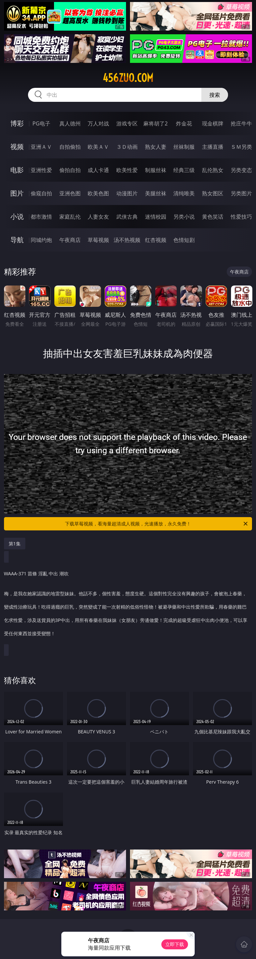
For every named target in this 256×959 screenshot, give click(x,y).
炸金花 (184, 123)
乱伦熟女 (212, 170)
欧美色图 (98, 193)
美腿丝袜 (155, 193)
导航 (17, 239)
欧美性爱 (127, 170)
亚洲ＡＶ (41, 146)
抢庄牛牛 (241, 123)
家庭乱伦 (70, 216)
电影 (17, 169)
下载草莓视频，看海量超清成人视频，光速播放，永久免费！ (157, 524)
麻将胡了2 (155, 123)
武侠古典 (127, 216)
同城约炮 (41, 240)
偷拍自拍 (70, 170)
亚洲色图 (70, 193)
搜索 (214, 94)
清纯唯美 (184, 193)
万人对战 (98, 123)
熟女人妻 (155, 146)
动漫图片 (127, 193)
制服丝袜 (155, 170)
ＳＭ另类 (241, 146)
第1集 (15, 543)
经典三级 (184, 170)
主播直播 (212, 146)
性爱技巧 (241, 216)
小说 (17, 216)
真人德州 (70, 123)
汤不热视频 (127, 240)
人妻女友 (98, 216)
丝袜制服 (184, 146)
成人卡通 (98, 170)
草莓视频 (98, 240)
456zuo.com (128, 78)
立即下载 (174, 944)
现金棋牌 (212, 123)
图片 (17, 193)
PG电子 (41, 123)
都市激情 (41, 216)
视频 (17, 146)
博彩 (17, 123)
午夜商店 (70, 240)
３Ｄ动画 (127, 146)
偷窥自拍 (41, 193)
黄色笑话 (212, 216)
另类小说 (184, 216)
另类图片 (241, 193)
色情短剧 (184, 240)
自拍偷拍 (70, 146)
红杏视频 (155, 240)
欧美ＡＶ (98, 146)
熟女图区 (212, 193)
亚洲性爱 (41, 170)
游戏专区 (127, 123)
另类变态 (241, 170)
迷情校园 (155, 216)
